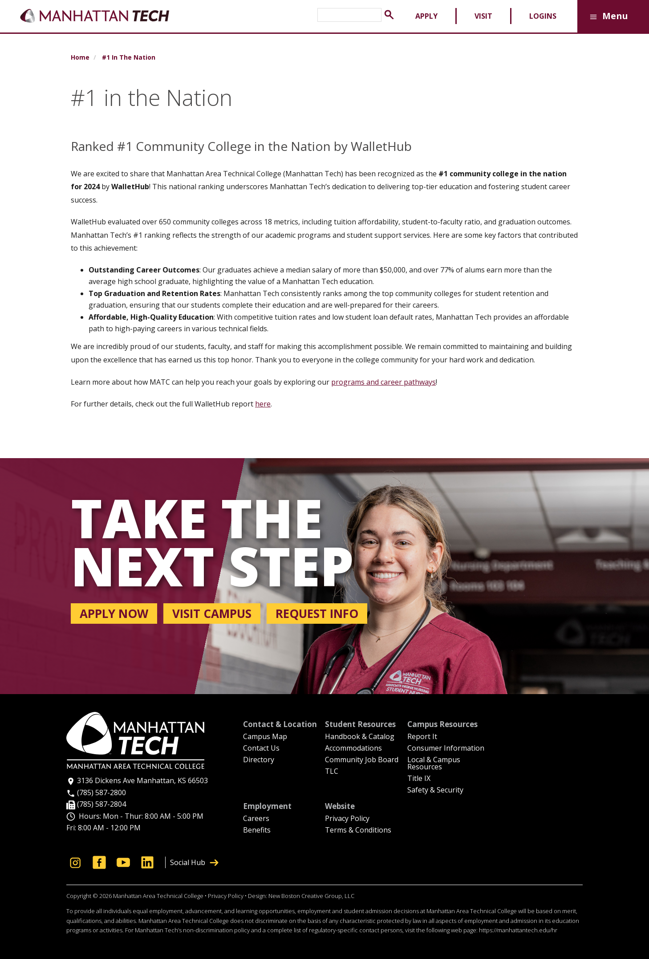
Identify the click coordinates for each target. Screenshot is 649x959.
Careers (256, 819)
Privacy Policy (347, 819)
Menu (607, 17)
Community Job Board (361, 760)
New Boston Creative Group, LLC (311, 896)
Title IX (418, 779)
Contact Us (261, 748)
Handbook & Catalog (359, 737)
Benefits (257, 830)
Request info (317, 613)
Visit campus (211, 613)
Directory (258, 760)
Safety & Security (435, 790)
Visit (483, 16)
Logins (542, 16)
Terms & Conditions (358, 830)
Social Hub (194, 862)
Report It (422, 737)
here (263, 404)
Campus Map (265, 737)
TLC (331, 772)
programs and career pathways (383, 382)
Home (80, 57)
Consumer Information (445, 748)
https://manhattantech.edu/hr (518, 930)
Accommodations (353, 748)
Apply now (114, 613)
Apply (426, 16)
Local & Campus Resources (433, 764)
